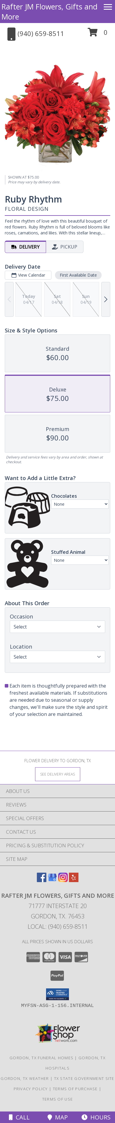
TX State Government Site (84, 1078)
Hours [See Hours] (96, 1117)
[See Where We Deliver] (57, 774)
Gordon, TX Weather (25, 1078)
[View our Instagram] (63, 880)
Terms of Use (57, 1099)
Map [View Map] (58, 1117)
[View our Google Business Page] (52, 880)
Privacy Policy (31, 1088)
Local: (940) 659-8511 (58, 927)
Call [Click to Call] (19, 1117)
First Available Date (78, 275)
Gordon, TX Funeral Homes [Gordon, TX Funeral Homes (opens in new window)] (41, 1057)
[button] (98, 34)
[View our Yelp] (73, 880)
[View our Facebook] (41, 880)
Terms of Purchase (75, 1088)
